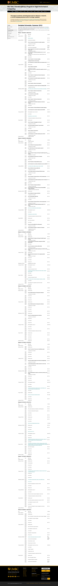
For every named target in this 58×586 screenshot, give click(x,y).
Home (12, 11)
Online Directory (34, 569)
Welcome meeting (30, 38)
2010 (21, 11)
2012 (27, 11)
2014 (34, 11)
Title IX (39, 583)
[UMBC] (13, 2)
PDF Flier (9, 38)
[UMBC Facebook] (8, 576)
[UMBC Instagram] (12, 576)
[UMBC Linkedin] (15, 576)
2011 (24, 11)
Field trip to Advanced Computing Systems (34, 394)
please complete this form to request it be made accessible (30, 19)
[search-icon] (50, 2)
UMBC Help (24, 572)
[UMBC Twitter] (10, 576)
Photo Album (9, 33)
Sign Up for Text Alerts (34, 575)
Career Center (25, 570)
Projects (9, 28)
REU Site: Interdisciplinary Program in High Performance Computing (27, 8)
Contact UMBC (33, 570)
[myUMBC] (44, 2)
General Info (16, 11)
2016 (41, 11)
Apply (41, 2)
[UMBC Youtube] (14, 576)
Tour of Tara (29, 481)
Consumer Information (47, 583)
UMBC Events (24, 571)
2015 (38, 11)
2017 (45, 11)
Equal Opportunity (32, 583)
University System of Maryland (13, 583)
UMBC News (24, 573)
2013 (31, 11)
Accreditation (28, 583)
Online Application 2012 (11, 36)
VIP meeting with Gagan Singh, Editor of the (36, 479)
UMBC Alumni (24, 569)
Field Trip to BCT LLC (31, 431)
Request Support (34, 571)
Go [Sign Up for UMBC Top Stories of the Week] (48, 578)
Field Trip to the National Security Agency (33, 423)
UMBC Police (33, 574)
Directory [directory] (48, 2)
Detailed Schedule (10, 30)
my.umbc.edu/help (19, 21)
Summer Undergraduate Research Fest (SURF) (34, 536)
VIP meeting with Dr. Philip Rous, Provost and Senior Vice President (37, 88)
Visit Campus (24, 574)
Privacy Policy (36, 583)
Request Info (45, 568)
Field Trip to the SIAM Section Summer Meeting (34, 207)
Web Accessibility (43, 583)
